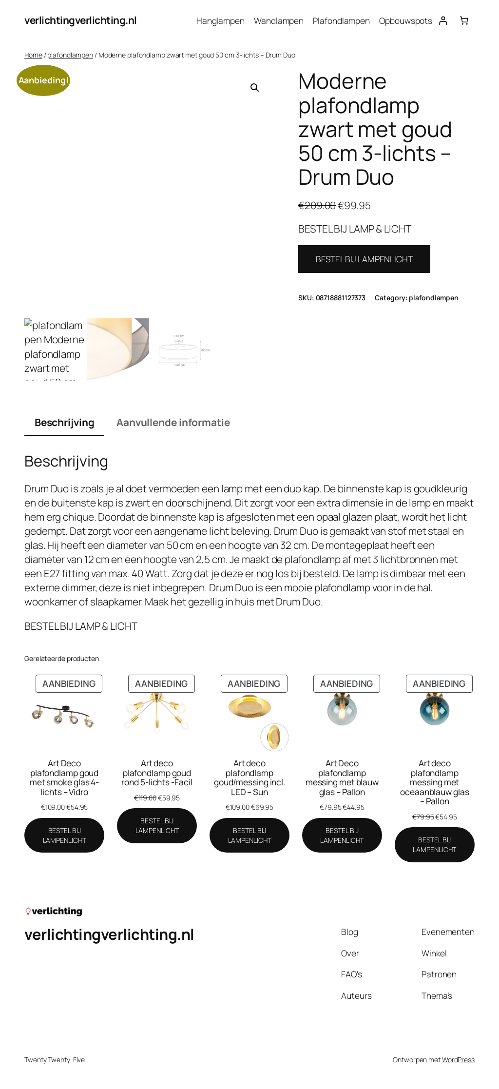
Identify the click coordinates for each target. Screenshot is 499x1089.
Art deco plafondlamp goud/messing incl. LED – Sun (249, 777)
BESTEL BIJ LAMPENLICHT (364, 259)
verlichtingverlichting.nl (80, 20)
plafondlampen (70, 54)
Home (33, 54)
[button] (255, 88)
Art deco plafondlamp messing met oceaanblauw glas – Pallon (434, 782)
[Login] (442, 20)
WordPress (458, 1059)
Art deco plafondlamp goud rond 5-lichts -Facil (156, 772)
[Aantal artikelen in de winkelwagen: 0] (464, 20)
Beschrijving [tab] (65, 422)
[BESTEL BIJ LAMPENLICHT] (64, 835)
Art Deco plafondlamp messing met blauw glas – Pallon (342, 777)
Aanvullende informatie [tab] (173, 422)
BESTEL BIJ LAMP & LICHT (80, 626)
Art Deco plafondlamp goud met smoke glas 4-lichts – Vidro (64, 777)
